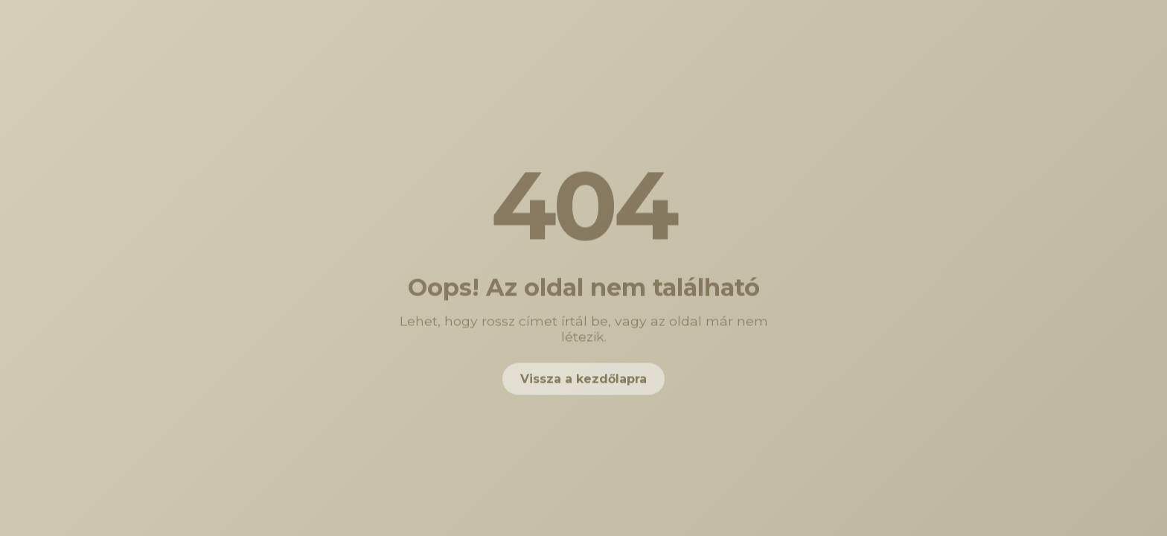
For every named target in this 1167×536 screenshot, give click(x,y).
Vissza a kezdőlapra (583, 380)
